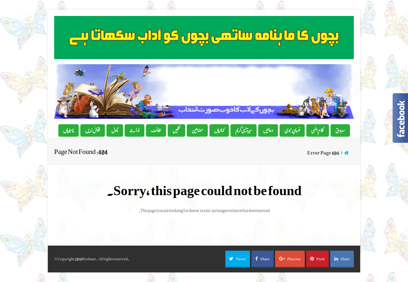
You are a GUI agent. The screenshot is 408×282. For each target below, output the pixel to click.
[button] (237, 259)
